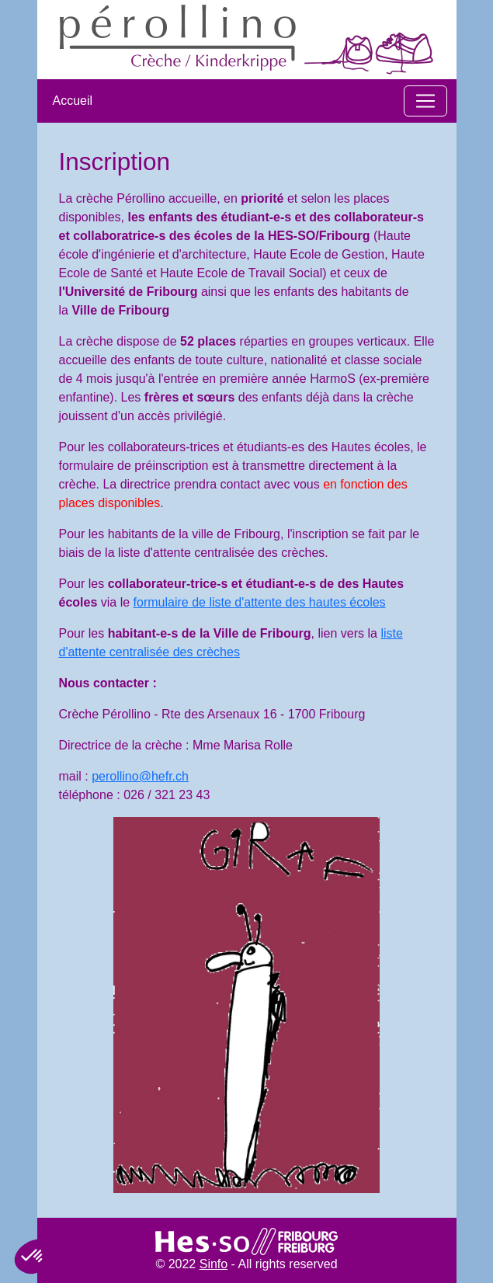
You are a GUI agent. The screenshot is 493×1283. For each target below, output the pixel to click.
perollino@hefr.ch (140, 776)
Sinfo (213, 1264)
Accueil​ (73, 100)
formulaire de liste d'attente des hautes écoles (260, 602)
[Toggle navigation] (425, 100)
